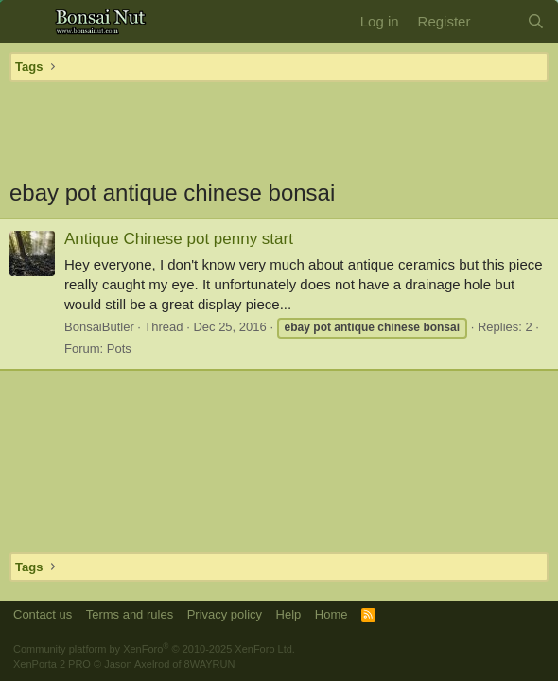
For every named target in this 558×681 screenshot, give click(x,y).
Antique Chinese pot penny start (178, 239)
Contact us (42, 614)
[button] (26, 22)
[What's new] (498, 21)
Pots (119, 348)
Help (289, 614)
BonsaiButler (99, 327)
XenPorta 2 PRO (52, 664)
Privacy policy (224, 614)
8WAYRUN (209, 664)
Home (331, 614)
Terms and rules (129, 614)
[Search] (535, 21)
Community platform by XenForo (154, 649)
